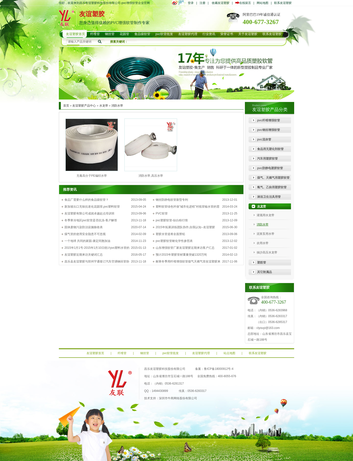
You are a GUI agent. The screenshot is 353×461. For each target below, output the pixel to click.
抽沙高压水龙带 (267, 252)
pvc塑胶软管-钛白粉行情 (172, 220)
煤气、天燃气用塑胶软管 (273, 177)
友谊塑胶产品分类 (270, 109)
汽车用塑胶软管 (267, 158)
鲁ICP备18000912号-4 (218, 369)
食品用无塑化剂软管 (270, 149)
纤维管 (122, 353)
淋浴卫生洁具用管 (269, 197)
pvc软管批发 (171, 353)
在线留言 (244, 3)
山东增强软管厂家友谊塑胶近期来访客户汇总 (185, 247)
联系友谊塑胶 (283, 3)
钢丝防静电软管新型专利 (172, 199)
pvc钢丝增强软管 (268, 130)
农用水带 (262, 243)
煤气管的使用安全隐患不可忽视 (85, 234)
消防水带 (117, 105)
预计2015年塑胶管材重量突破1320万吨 (181, 254)
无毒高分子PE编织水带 (91, 175)
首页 (66, 105)
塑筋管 (261, 262)
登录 (191, 3)
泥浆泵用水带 (265, 234)
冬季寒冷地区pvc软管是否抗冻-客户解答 (90, 220)
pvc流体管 (264, 139)
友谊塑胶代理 (201, 353)
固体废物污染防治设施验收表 (83, 227)
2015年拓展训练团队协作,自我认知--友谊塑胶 (185, 227)
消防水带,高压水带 (151, 175)
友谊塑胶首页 (95, 353)
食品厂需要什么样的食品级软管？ (86, 199)
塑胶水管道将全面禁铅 (170, 234)
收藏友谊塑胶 (220, 3)
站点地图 (229, 353)
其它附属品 (264, 272)
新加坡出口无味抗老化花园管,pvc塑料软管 (92, 206)
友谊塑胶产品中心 (84, 105)
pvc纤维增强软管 (268, 120)
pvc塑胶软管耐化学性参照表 (174, 241)
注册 (202, 3)
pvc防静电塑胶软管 (270, 168)
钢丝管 (144, 353)
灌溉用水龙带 (265, 215)
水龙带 (103, 105)
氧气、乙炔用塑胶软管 (272, 187)
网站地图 (262, 3)
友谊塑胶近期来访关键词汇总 (83, 254)
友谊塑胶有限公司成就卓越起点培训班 (89, 213)
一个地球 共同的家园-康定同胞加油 (87, 241)
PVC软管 (162, 213)
